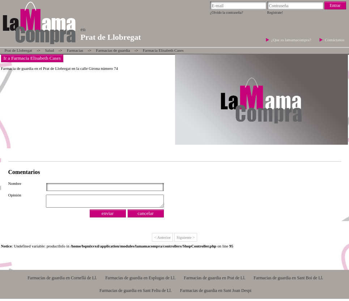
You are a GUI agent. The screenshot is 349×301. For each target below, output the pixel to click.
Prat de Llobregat (18, 50)
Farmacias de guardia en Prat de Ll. (214, 280)
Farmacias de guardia (113, 50)
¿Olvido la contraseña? (226, 12)
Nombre (14, 183)
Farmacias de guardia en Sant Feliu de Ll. (135, 292)
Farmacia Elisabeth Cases (163, 50)
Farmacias (75, 50)
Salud (49, 50)
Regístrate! (275, 12)
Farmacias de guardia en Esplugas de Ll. (140, 280)
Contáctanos (334, 40)
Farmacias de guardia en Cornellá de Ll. (62, 280)
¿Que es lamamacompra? (291, 40)
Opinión (14, 195)
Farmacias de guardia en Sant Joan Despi (215, 292)
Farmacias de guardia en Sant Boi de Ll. (288, 280)
